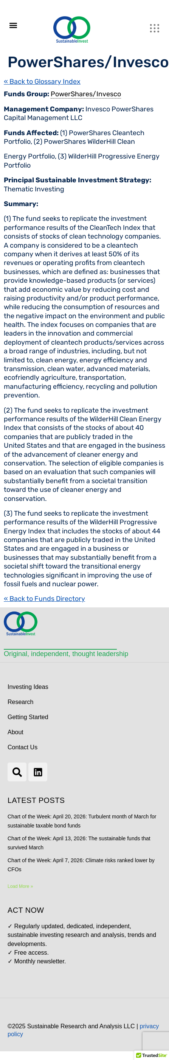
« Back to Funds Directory (44, 599)
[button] (13, 25)
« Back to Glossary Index (42, 81)
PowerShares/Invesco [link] (86, 94)
